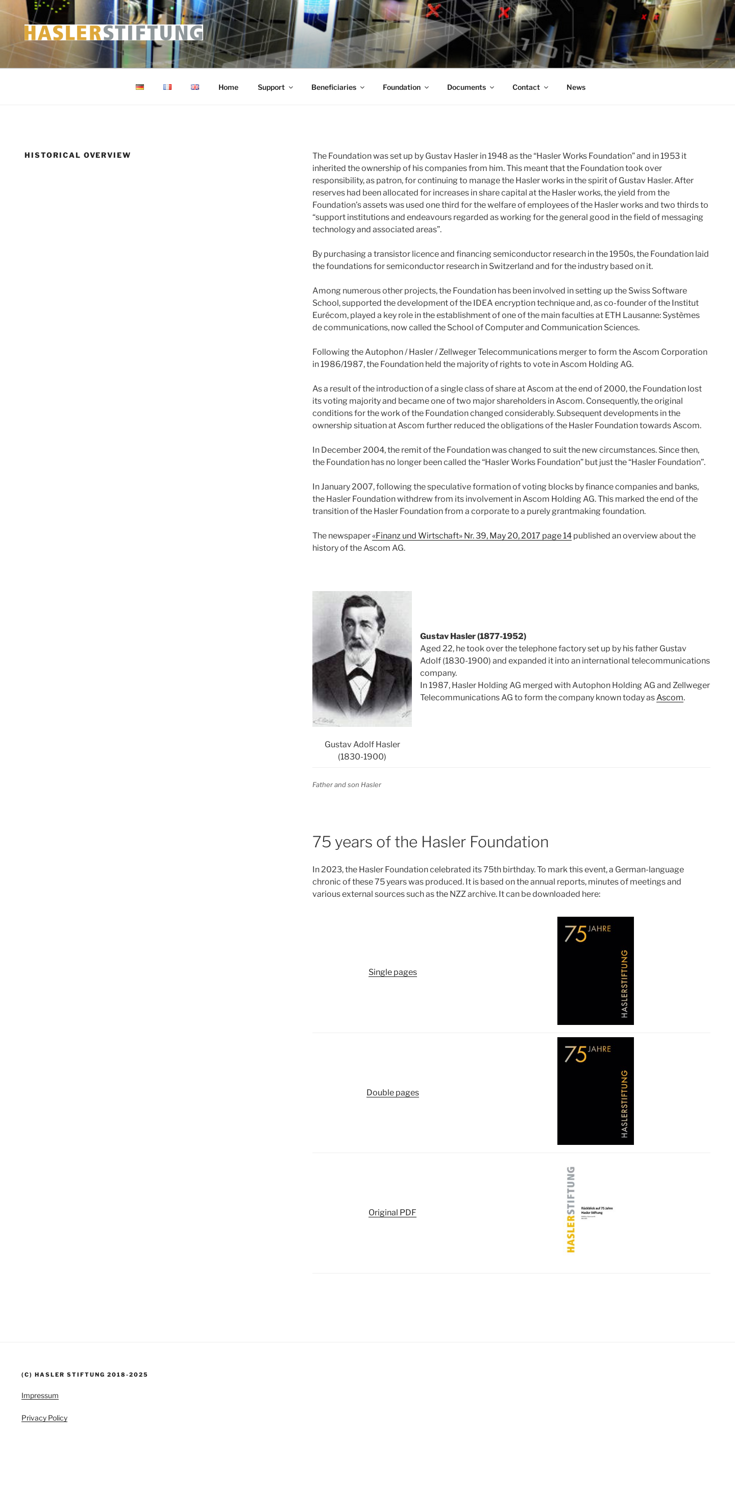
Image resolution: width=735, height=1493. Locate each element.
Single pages (393, 972)
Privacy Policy (44, 1417)
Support (276, 87)
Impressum (40, 1395)
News (576, 87)
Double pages (392, 1092)
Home (228, 87)
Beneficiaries (338, 87)
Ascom (669, 697)
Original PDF (392, 1212)
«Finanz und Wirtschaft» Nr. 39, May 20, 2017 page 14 (472, 536)
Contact (531, 87)
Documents (471, 87)
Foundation (406, 87)
